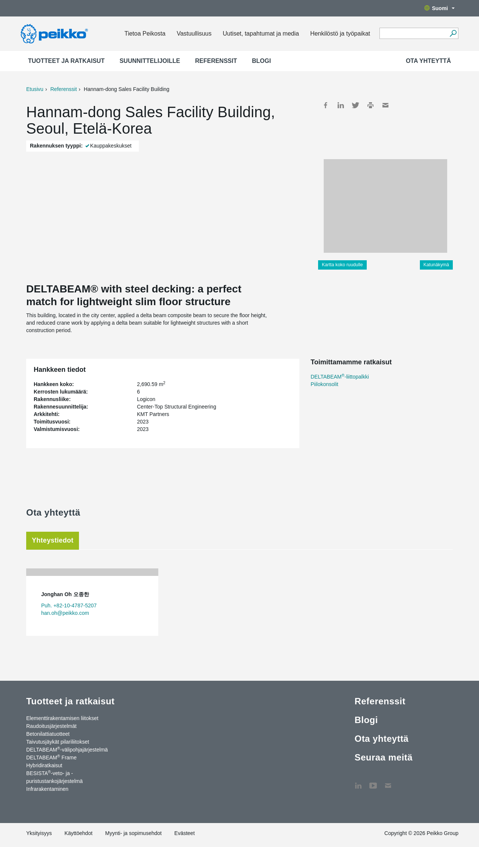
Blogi (261, 61)
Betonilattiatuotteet (48, 734)
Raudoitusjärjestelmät (51, 726)
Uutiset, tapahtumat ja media (261, 33)
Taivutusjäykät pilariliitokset (57, 742)
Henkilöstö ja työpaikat (340, 33)
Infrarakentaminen (47, 789)
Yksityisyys (39, 833)
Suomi (439, 8)
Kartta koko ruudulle (342, 264)
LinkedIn (340, 105)
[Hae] (453, 33)
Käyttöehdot (78, 833)
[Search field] (413, 33)
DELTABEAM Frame (51, 757)
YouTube (373, 782)
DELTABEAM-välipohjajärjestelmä (67, 749)
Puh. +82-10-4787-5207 (69, 605)
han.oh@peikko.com (65, 613)
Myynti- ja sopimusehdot (133, 833)
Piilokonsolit (324, 384)
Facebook (325, 105)
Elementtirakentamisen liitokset (62, 718)
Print (370, 105)
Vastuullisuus (194, 33)
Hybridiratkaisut (44, 765)
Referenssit (216, 61)
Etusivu (34, 89)
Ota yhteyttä (428, 61)
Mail (385, 105)
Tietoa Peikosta (144, 33)
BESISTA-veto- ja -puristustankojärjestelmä (54, 776)
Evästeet (184, 833)
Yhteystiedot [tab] (52, 540)
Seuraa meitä (383, 757)
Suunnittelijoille (149, 61)
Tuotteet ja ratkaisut (66, 61)
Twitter (355, 105)
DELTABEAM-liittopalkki (340, 377)
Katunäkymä (436, 264)
